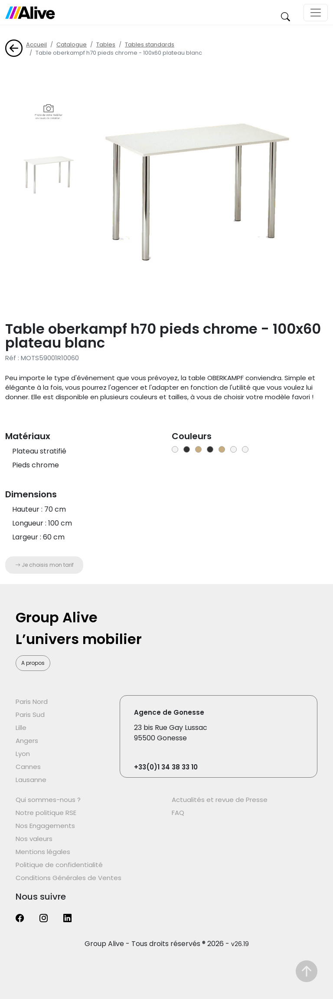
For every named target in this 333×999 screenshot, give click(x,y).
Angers (27, 740)
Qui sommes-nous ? (48, 799)
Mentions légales (43, 851)
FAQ (178, 812)
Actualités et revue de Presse (220, 799)
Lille (21, 727)
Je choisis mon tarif (44, 565)
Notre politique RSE (46, 812)
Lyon (23, 753)
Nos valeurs (34, 838)
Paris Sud (30, 714)
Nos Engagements (45, 825)
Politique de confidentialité (59, 864)
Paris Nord (32, 701)
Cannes (28, 766)
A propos (33, 663)
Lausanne (31, 779)
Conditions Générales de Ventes (68, 877)
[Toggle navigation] (316, 12)
